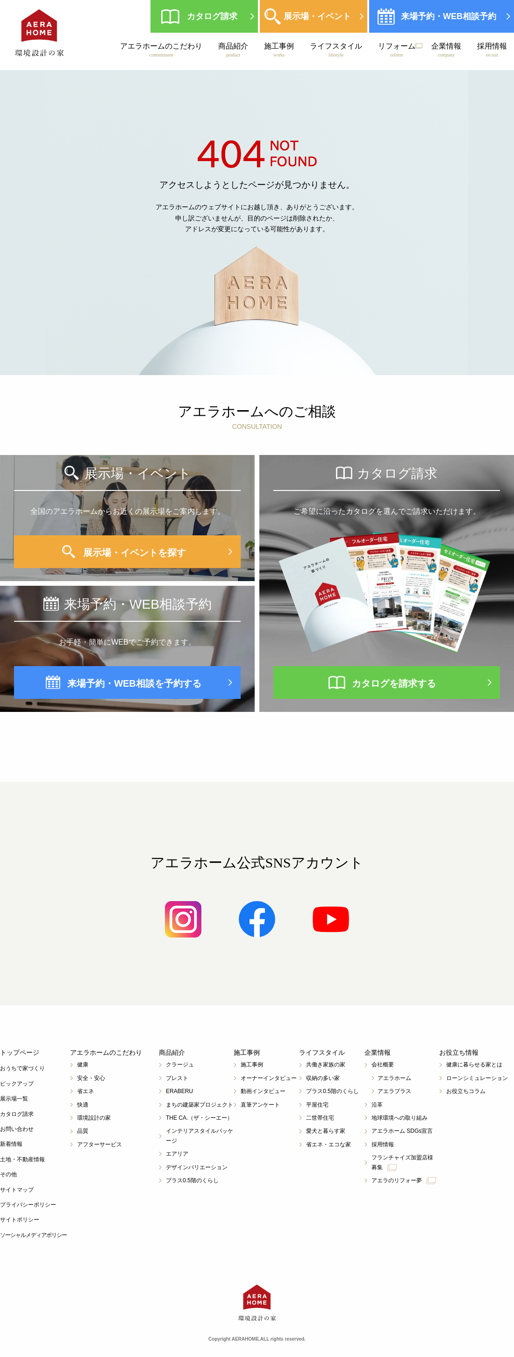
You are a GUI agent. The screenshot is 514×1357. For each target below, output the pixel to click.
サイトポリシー (19, 1219)
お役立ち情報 (458, 1052)
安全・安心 (91, 1078)
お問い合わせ (17, 1129)
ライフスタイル (336, 50)
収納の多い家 (323, 1078)
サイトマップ (17, 1189)
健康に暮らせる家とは (474, 1064)
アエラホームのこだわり (161, 50)
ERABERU (179, 1091)
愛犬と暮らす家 (325, 1131)
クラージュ (180, 1064)
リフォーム (396, 50)
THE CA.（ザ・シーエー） (199, 1118)
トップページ (19, 1052)
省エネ (85, 1091)
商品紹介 (233, 50)
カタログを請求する (394, 683)
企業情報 (446, 50)
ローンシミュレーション (477, 1078)
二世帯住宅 (320, 1118)
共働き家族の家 (325, 1064)
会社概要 (382, 1064)
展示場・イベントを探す (134, 552)
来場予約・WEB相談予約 (448, 16)
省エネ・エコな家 (328, 1144)
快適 (82, 1104)
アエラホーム (394, 1078)
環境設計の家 (94, 1118)
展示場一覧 (14, 1098)
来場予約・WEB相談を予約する (134, 683)
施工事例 (279, 50)
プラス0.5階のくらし (192, 1180)
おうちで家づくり (22, 1068)
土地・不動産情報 (22, 1159)
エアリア (177, 1154)
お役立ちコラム (465, 1091)
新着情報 (11, 1144)
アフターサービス (99, 1144)
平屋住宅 (317, 1104)
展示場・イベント (317, 16)
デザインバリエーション (197, 1167)
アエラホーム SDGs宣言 (402, 1131)
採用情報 (492, 50)
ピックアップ (17, 1083)
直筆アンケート (260, 1104)
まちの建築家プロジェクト (199, 1104)
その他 (8, 1174)
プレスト (177, 1078)
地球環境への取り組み (399, 1118)
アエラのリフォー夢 (403, 1180)
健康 (82, 1064)
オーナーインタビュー (269, 1078)
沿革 (377, 1104)
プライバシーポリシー (28, 1204)
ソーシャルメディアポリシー (33, 1235)
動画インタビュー (263, 1091)
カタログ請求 (212, 16)
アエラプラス (394, 1091)
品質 (82, 1131)
